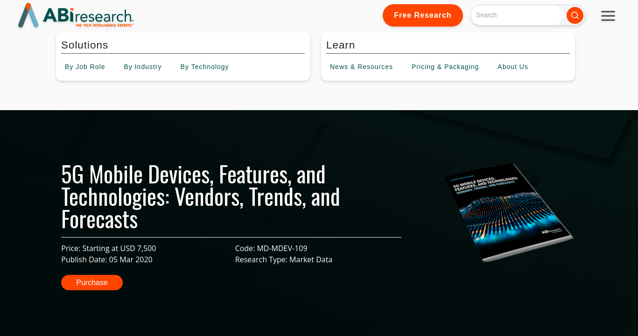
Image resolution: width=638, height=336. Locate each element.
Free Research (422, 15)
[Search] (517, 15)
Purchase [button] (92, 283)
